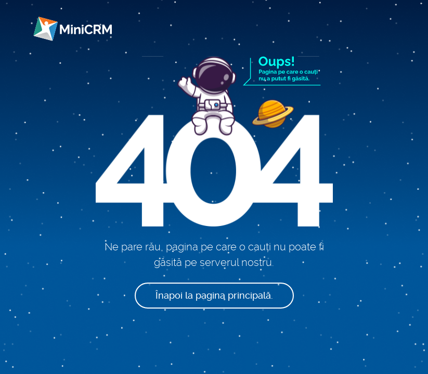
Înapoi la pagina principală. (214, 295)
